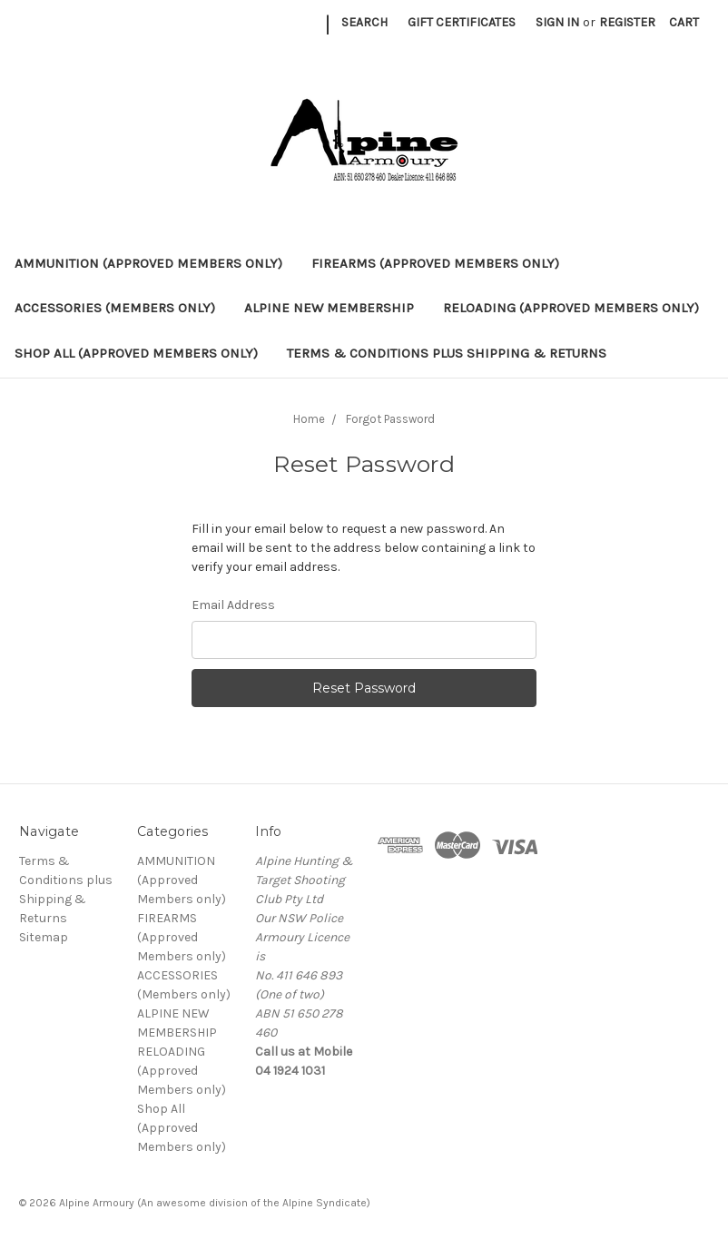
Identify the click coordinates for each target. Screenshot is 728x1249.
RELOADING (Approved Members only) (571, 308)
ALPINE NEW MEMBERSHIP (329, 308)
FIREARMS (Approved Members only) (435, 263)
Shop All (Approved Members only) (136, 353)
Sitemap (43, 937)
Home (309, 419)
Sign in (557, 22)
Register (627, 22)
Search (364, 22)
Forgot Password (390, 419)
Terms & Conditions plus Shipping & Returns (446, 353)
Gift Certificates (462, 22)
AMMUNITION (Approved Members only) (148, 263)
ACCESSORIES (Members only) (115, 308)
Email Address (233, 605)
